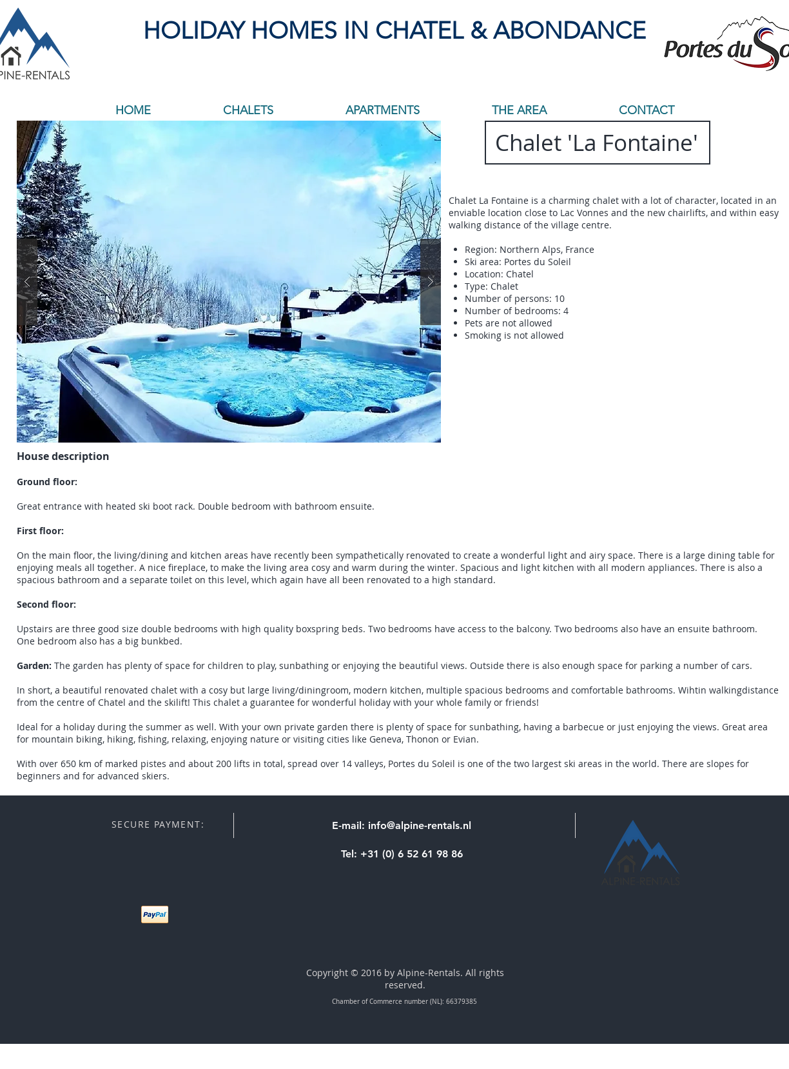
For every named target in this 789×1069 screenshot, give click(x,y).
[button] (229, 282)
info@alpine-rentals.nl (419, 825)
